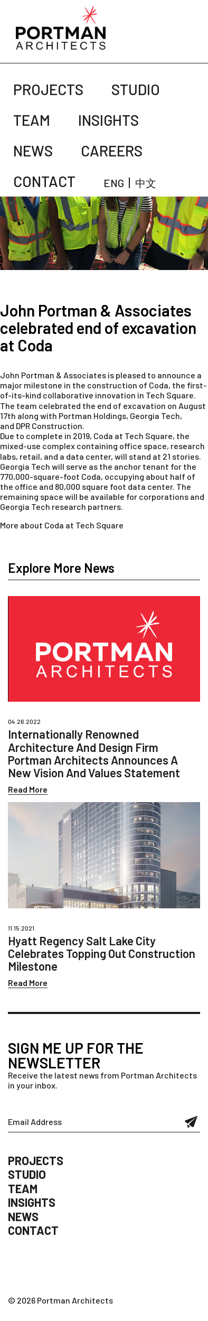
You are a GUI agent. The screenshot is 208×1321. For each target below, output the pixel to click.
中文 (145, 182)
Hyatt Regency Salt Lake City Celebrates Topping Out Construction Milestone (101, 953)
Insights (108, 120)
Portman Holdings (92, 416)
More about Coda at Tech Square (62, 525)
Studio (135, 89)
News (33, 151)
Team (31, 120)
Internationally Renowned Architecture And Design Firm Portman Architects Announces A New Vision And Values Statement (94, 753)
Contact (44, 181)
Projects (48, 89)
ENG (113, 182)
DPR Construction (49, 426)
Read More (28, 789)
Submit (191, 1121)
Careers (112, 151)
